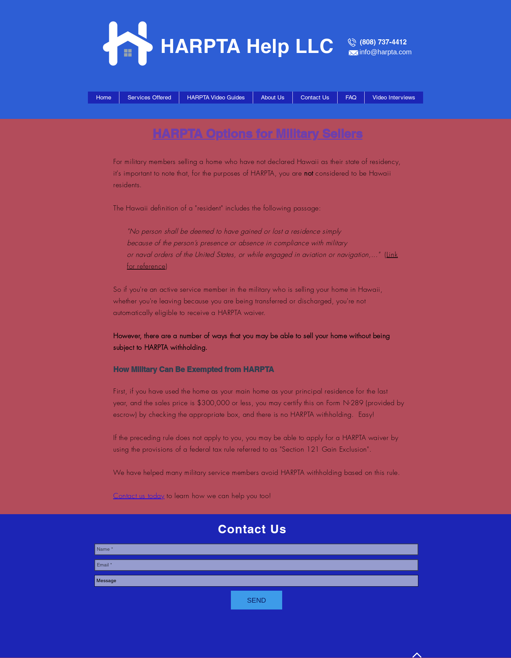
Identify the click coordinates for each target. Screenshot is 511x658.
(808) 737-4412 (383, 42)
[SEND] (256, 600)
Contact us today (139, 495)
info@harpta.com (385, 52)
